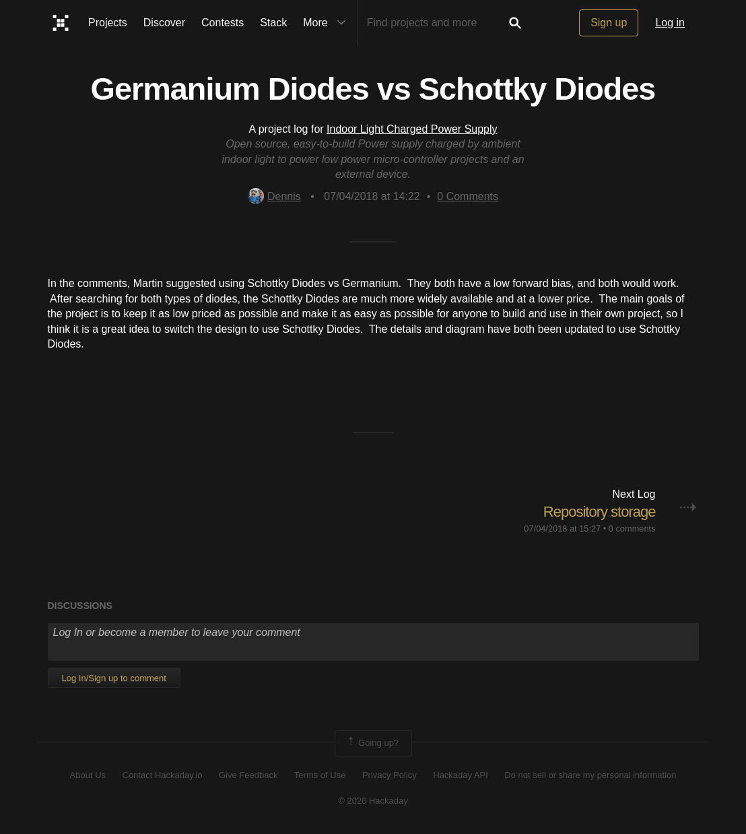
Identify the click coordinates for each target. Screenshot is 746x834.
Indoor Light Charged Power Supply (412, 129)
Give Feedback (248, 775)
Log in (670, 22)
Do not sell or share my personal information (590, 775)
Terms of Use (320, 775)
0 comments (632, 528)
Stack (273, 22)
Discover (164, 22)
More (327, 23)
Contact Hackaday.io (163, 775)
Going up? (372, 743)
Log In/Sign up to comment (114, 678)
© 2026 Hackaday (373, 801)
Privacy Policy (389, 775)
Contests (222, 22)
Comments (467, 196)
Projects (107, 22)
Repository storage (599, 511)
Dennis (274, 196)
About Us (88, 775)
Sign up (608, 22)
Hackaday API (460, 775)
